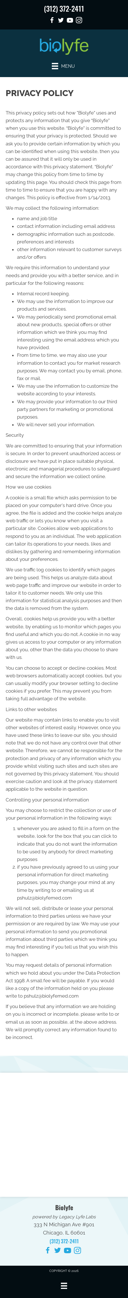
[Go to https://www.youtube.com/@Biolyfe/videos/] (70, 21)
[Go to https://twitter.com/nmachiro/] (61, 21)
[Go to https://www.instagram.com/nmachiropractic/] (79, 21)
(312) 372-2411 (64, 8)
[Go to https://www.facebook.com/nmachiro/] (52, 21)
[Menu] (63, 66)
